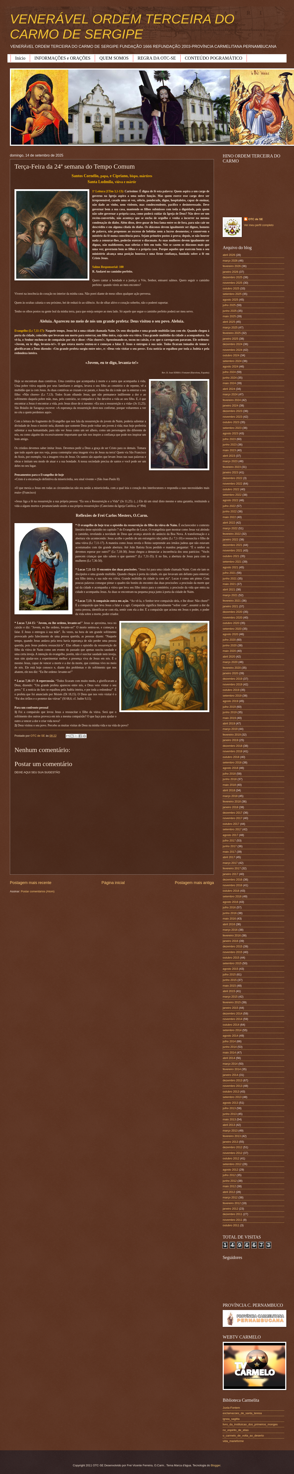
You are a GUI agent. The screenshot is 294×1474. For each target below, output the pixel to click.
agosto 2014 (230, 1035)
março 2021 (230, 595)
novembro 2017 (232, 818)
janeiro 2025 (230, 338)
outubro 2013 (231, 1091)
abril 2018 (229, 790)
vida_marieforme (233, 1441)
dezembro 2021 (232, 545)
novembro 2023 (232, 416)
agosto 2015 (230, 968)
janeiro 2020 (230, 673)
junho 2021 (230, 578)
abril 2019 (229, 723)
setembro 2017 (232, 829)
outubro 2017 (231, 823)
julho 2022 (229, 506)
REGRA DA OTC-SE (157, 58)
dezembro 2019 (232, 678)
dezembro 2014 (232, 1013)
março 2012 (230, 1197)
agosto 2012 (230, 1169)
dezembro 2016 (232, 879)
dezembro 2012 (232, 1147)
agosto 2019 (230, 701)
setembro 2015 (232, 963)
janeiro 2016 (230, 941)
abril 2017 (229, 857)
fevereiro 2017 (232, 868)
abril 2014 (229, 1058)
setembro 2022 (232, 494)
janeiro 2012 (230, 1208)
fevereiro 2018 (232, 801)
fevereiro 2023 (232, 467)
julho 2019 (229, 706)
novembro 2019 (232, 684)
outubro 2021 (231, 556)
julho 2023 (229, 439)
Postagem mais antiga (194, 882)
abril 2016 (229, 924)
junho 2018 (230, 779)
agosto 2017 (230, 835)
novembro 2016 (232, 885)
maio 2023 (229, 450)
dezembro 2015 (232, 946)
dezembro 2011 (232, 1214)
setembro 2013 (232, 1097)
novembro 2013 (232, 1085)
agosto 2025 (230, 299)
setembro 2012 (232, 1164)
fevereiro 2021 (232, 600)
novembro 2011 (232, 1219)
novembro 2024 (232, 349)
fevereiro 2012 (232, 1203)
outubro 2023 (231, 422)
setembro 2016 (232, 896)
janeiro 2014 (230, 1075)
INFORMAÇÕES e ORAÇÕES (62, 58)
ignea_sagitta (231, 1419)
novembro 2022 (232, 483)
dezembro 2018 (232, 745)
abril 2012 (229, 1192)
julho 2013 (229, 1108)
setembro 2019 (232, 695)
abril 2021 (229, 589)
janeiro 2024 (230, 405)
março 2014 (230, 1063)
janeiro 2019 (230, 740)
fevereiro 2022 (232, 533)
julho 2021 (229, 572)
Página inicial (113, 882)
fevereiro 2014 (232, 1069)
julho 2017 (229, 840)
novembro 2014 (232, 1019)
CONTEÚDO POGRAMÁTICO (213, 58)
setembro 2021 (232, 561)
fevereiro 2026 (232, 266)
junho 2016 (230, 913)
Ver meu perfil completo (259, 225)
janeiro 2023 (230, 472)
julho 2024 (229, 372)
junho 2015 (230, 980)
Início (20, 58)
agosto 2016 (230, 902)
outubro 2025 (231, 288)
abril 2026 (229, 255)
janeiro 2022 (230, 539)
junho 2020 (230, 645)
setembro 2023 (232, 428)
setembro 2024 (232, 361)
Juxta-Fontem (231, 1407)
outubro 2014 (231, 1024)
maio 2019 (229, 718)
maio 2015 (229, 985)
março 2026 (230, 260)
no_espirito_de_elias (236, 1430)
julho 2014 (229, 1041)
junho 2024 (230, 377)
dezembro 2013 (232, 1080)
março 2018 (230, 796)
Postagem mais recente (30, 882)
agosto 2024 (230, 366)
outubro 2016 (231, 890)
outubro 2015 (231, 957)
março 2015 (230, 996)
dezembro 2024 (232, 344)
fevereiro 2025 (232, 333)
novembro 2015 (232, 952)
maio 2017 (229, 851)
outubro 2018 (231, 757)
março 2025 (230, 327)
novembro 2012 (232, 1153)
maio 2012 (229, 1186)
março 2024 (230, 394)
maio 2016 (229, 918)
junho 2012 (230, 1180)
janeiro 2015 (230, 1007)
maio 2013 (229, 1119)
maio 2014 (229, 1052)
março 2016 (230, 929)
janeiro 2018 (230, 807)
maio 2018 (229, 784)
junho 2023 (230, 444)
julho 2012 (229, 1175)
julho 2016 (229, 907)
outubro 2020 (231, 623)
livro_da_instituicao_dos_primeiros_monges (250, 1424)
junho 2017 (230, 846)
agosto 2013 (230, 1102)
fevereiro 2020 (232, 667)
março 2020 (230, 662)
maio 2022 (229, 517)
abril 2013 (229, 1124)
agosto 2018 (230, 768)
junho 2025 (230, 310)
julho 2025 (229, 305)
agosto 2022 (230, 500)
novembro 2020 (232, 617)
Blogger (215, 1465)
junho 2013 (230, 1114)
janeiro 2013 (230, 1141)
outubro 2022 (231, 489)
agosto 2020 (230, 634)
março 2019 (230, 729)
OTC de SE (255, 219)
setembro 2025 (232, 294)
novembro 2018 (232, 751)
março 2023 (230, 461)
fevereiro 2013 (232, 1136)
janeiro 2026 (230, 271)
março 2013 (230, 1130)
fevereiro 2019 (232, 734)
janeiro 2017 (230, 874)
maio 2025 (229, 316)
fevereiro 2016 (232, 935)
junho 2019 (230, 712)
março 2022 (230, 528)
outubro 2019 (231, 690)
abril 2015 (229, 991)
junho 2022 (230, 511)
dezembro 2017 (232, 812)
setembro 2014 (232, 1030)
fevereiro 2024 (232, 400)
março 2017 (230, 862)
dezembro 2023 (232, 411)
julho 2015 (229, 974)
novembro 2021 (232, 550)
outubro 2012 (231, 1158)
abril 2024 (229, 388)
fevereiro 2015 (232, 1002)
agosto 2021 (230, 567)
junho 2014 (230, 1046)
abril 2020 (229, 656)
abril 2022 (229, 522)
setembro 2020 (232, 628)
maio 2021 (229, 584)
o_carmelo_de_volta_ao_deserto (243, 1435)
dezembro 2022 (232, 478)
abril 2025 (229, 321)
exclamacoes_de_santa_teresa (242, 1413)
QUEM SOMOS (114, 58)
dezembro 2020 (232, 611)
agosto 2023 (230, 433)
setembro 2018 (232, 762)
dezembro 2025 (232, 277)
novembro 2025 (232, 282)
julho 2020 (229, 639)
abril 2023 (229, 455)
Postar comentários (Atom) (37, 891)
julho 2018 (229, 773)
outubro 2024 (231, 355)
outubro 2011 (231, 1225)
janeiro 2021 (230, 606)
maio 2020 (229, 650)
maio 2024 (229, 383)
